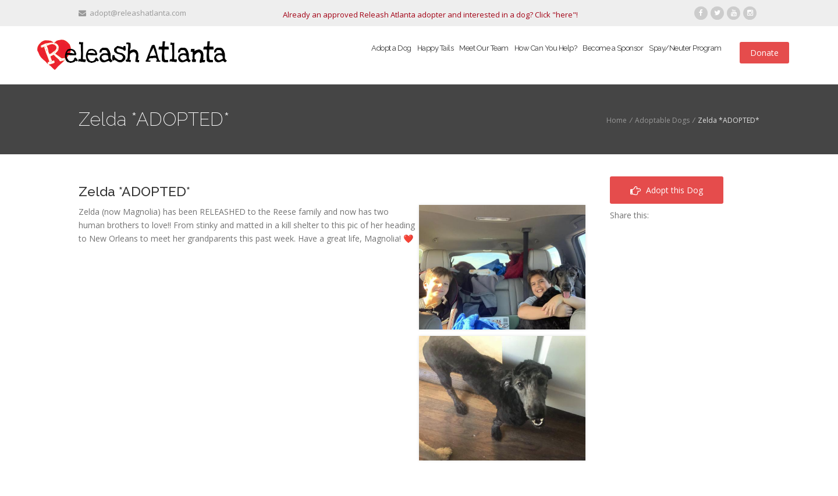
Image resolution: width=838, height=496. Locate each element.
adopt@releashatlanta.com (132, 13)
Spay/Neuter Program (685, 48)
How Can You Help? (545, 48)
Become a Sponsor (613, 48)
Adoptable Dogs (662, 120)
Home (616, 120)
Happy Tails (435, 48)
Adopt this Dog (666, 190)
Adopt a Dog (391, 48)
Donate (764, 52)
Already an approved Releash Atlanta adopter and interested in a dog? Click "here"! (430, 14)
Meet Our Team (484, 48)
